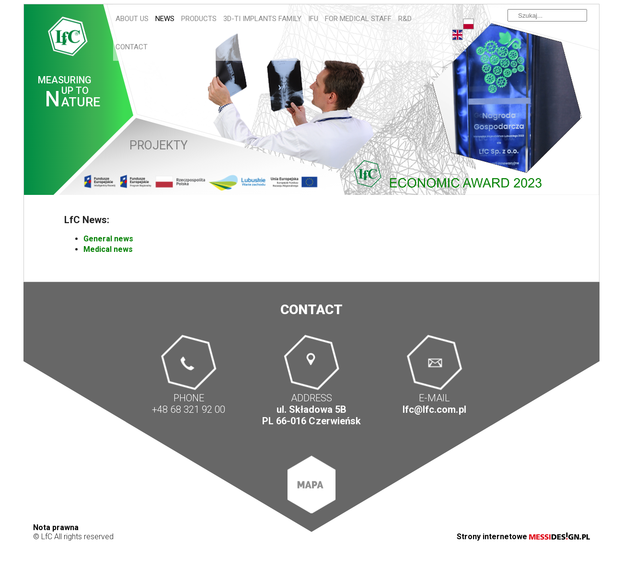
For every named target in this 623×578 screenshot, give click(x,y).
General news (108, 238)
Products (199, 18)
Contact (131, 47)
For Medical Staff (358, 18)
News (164, 18)
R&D (405, 18)
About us (132, 18)
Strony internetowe (523, 536)
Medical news (108, 249)
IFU (313, 18)
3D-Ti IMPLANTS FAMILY (262, 18)
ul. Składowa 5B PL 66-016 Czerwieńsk (311, 415)
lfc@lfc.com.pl (434, 409)
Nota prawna (56, 527)
